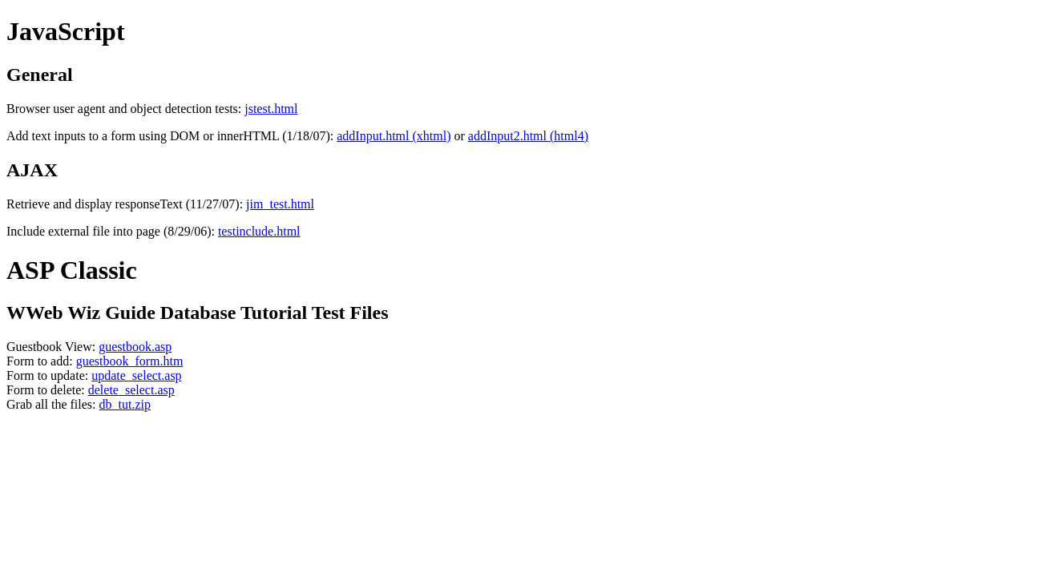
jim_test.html (280, 204)
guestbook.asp (135, 346)
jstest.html (270, 108)
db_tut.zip (125, 404)
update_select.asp (136, 375)
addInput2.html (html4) (528, 136)
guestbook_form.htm (130, 361)
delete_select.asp (131, 390)
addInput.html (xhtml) (393, 136)
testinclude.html (259, 231)
